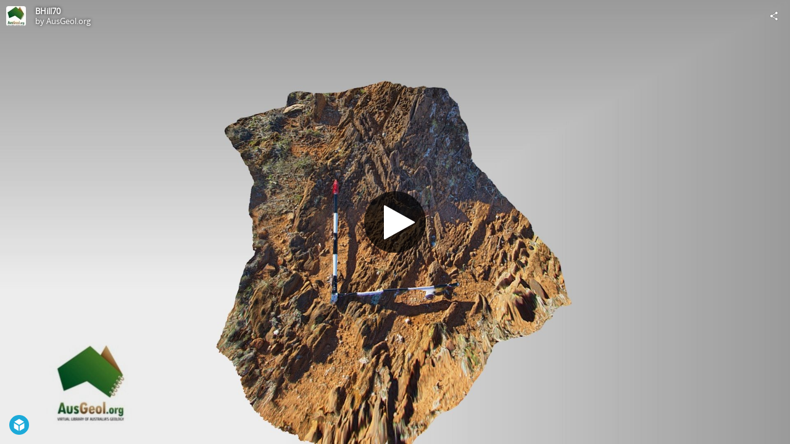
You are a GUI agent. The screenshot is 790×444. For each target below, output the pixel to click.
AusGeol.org (68, 21)
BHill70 (47, 11)
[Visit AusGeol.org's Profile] (16, 16)
